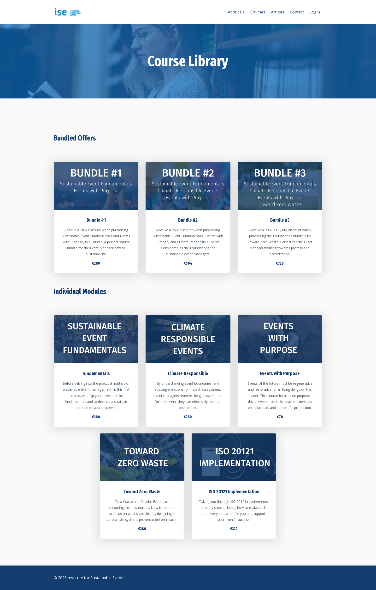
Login (315, 12)
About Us (236, 12)
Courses (257, 12)
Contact (297, 12)
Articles (277, 12)
